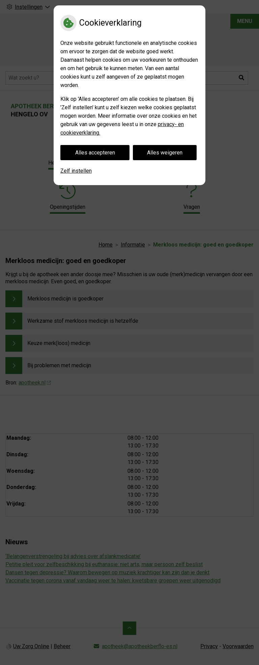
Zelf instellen (76, 171)
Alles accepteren (95, 152)
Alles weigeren (164, 152)
